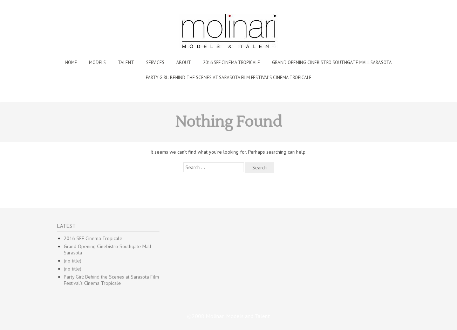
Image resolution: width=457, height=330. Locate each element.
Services (155, 62)
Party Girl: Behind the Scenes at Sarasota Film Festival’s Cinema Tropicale (229, 77)
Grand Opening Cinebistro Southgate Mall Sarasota (332, 62)
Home (71, 62)
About (183, 62)
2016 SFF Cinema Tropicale (231, 62)
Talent (126, 62)
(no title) (72, 261)
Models (97, 62)
